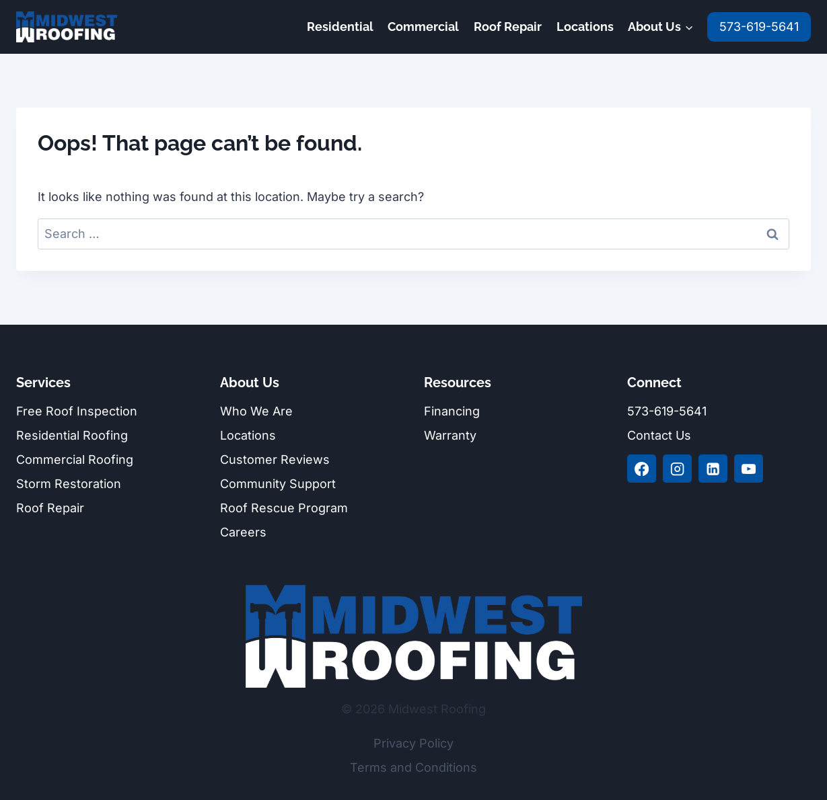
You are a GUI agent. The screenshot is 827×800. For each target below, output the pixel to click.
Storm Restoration (68, 484)
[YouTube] (748, 468)
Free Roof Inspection (76, 411)
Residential (340, 26)
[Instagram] (677, 468)
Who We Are (256, 411)
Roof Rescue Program (284, 508)
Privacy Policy (413, 743)
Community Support (278, 484)
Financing (452, 411)
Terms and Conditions (413, 767)
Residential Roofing (72, 435)
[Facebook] (641, 468)
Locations (585, 26)
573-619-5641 (759, 26)
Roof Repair (508, 26)
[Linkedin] (712, 468)
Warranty (450, 435)
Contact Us (659, 435)
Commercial (423, 26)
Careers (243, 532)
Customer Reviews (275, 459)
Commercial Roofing (74, 459)
